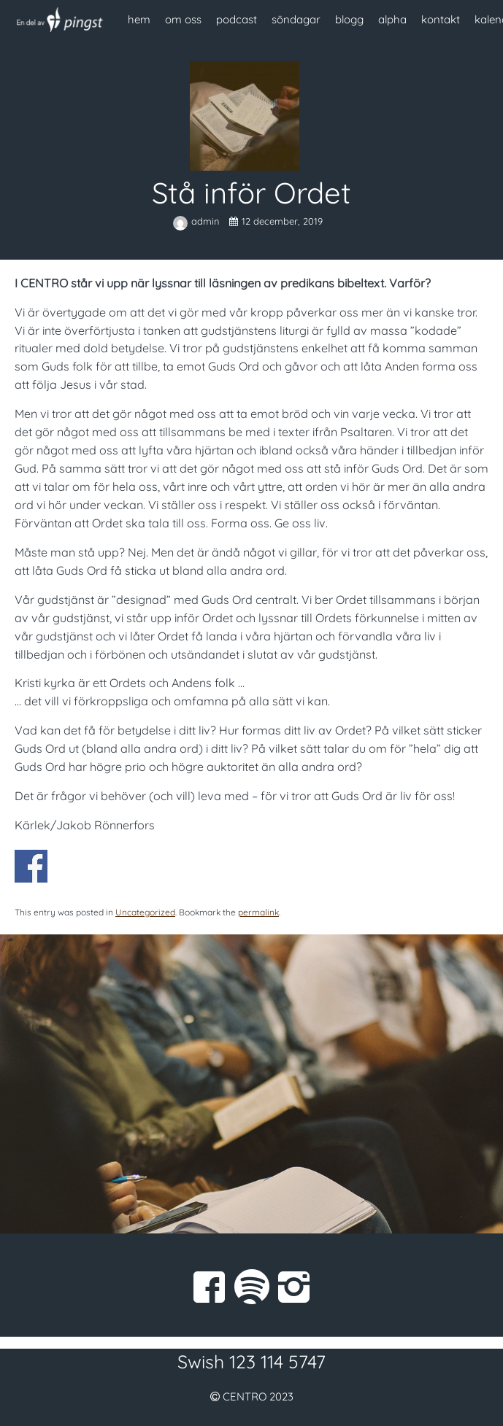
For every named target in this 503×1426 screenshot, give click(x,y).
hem (139, 19)
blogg (349, 19)
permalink (258, 912)
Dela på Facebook (31, 866)
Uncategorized (145, 912)
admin (197, 221)
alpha (392, 19)
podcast (236, 19)
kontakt (440, 19)
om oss (183, 19)
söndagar (296, 19)
